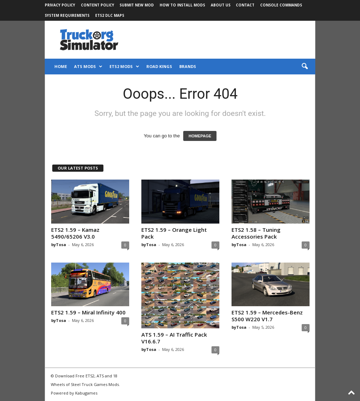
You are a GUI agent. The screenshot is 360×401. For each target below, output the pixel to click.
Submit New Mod (137, 5)
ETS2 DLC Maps (109, 15)
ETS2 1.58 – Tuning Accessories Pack (256, 233)
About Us (220, 5)
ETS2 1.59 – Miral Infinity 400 (88, 312)
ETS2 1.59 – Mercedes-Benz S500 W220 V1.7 (267, 316)
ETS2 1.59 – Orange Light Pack (174, 233)
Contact (245, 5)
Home (60, 66)
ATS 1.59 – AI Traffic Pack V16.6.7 (174, 338)
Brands (187, 66)
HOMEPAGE (200, 136)
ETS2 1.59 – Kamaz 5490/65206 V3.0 (75, 233)
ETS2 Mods (124, 66)
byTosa (58, 244)
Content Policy (97, 5)
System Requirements (67, 15)
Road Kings (159, 66)
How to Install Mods (182, 5)
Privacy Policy (60, 5)
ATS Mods (88, 66)
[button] (304, 66)
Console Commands (281, 5)
